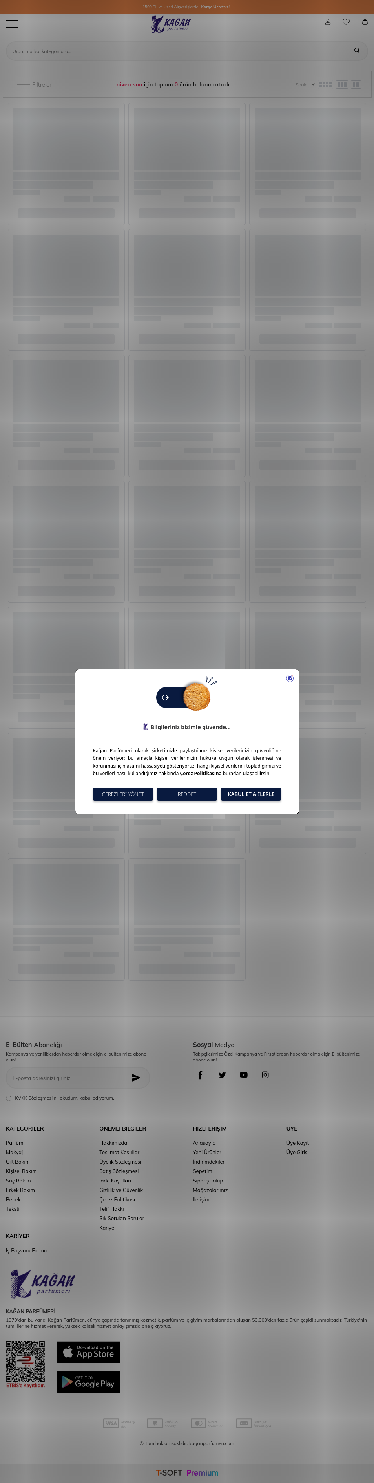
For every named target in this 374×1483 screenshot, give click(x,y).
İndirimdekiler (209, 1162)
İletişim (201, 1199)
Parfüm (14, 1143)
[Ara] (357, 51)
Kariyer (107, 1228)
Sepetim (202, 1171)
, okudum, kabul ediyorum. (60, 1098)
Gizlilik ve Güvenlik (121, 1190)
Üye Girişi (297, 1152)
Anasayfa (204, 1143)
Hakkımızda (113, 1143)
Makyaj (14, 1152)
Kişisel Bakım (21, 1171)
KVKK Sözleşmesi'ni (36, 1098)
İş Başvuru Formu (26, 1250)
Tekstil (13, 1209)
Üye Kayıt (297, 1143)
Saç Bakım (18, 1180)
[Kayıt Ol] (138, 1078)
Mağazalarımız (210, 1190)
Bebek (13, 1199)
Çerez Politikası (117, 1199)
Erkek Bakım (20, 1190)
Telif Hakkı (111, 1209)
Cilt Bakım (18, 1162)
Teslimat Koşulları (119, 1152)
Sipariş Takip (208, 1180)
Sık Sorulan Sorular (121, 1218)
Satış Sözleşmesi (119, 1171)
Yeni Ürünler (207, 1152)
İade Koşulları (115, 1180)
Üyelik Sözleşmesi (120, 1162)
